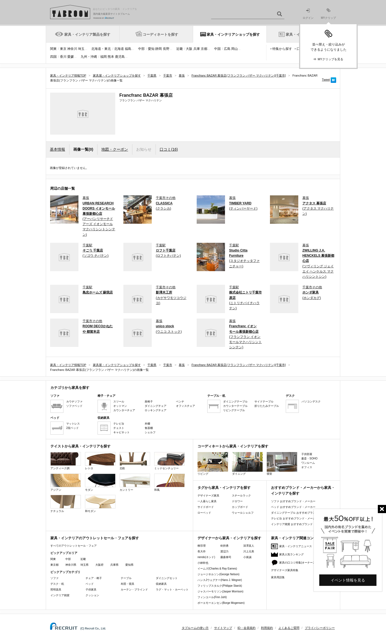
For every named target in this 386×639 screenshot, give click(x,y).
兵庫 (196, 49)
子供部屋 (306, 454)
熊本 (111, 57)
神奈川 (72, 49)
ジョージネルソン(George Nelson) (218, 574)
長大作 (201, 551)
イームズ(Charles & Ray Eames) (217, 568)
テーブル (126, 578)
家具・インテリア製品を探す (87, 34)
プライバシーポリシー (320, 627)
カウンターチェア (124, 410)
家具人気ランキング (291, 554)
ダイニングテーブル (235, 401)
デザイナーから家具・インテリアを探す (229, 538)
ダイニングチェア (155, 405)
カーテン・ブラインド (134, 589)
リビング (212, 463)
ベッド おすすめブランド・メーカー (293, 506)
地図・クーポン (114, 149)
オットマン (120, 405)
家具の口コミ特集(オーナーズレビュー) (303, 562)
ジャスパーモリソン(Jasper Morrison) (220, 591)
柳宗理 (201, 545)
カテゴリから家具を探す (69, 388)
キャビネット (121, 432)
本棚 (147, 423)
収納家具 (161, 583)
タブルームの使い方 (195, 627)
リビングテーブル (234, 410)
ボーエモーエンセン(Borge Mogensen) (221, 602)
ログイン (308, 14)
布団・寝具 (127, 583)
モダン (100, 482)
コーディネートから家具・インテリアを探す (232, 446)
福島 (128, 49)
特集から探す (282, 49)
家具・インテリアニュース (295, 546)
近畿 (179, 49)
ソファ (54, 578)
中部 (141, 49)
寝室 (282, 463)
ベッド (90, 583)
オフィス (306, 467)
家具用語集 (278, 577)
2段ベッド (72, 427)
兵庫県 (114, 564)
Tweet (326, 79)
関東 (53, 49)
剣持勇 (224, 545)
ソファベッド (74, 405)
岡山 (234, 49)
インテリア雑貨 (59, 595)
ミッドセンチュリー (169, 461)
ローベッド (204, 512)
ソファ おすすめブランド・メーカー (293, 501)
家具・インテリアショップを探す (233, 34)
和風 (169, 482)
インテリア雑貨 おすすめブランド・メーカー (298, 524)
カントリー (135, 482)
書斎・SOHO (309, 458)
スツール (118, 401)
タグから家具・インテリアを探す (224, 488)
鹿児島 (120, 57)
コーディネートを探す (160, 34)
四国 (53, 57)
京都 (204, 49)
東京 (63, 49)
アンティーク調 (65, 461)
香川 (63, 57)
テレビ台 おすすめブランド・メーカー (294, 518)
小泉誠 (247, 557)
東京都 (54, 564)
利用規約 (267, 627)
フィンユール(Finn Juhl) (212, 597)
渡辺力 (224, 551)
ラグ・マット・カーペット (172, 589)
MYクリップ (328, 13)
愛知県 (129, 564)
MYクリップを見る (330, 59)
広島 (227, 49)
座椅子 (149, 401)
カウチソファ (74, 401)
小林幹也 (202, 562)
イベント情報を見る (348, 580)
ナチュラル (65, 504)
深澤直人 (248, 545)
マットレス (73, 423)
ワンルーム (308, 462)
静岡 (158, 49)
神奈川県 (70, 564)
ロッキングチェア (155, 410)
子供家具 (91, 589)
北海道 (119, 49)
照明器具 (55, 589)
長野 (166, 49)
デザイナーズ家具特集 (284, 570)
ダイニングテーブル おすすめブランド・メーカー (301, 512)
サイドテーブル (263, 401)
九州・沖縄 (89, 57)
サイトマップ (223, 627)
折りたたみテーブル (266, 405)
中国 (217, 49)
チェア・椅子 (94, 578)
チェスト (118, 427)
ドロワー (237, 501)
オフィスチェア (185, 405)
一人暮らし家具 (207, 501)
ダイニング (247, 463)
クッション (92, 595)
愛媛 (70, 57)
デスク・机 (57, 583)
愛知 (151, 49)
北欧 (135, 461)
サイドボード (205, 506)
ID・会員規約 (247, 627)
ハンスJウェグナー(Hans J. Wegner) (219, 580)
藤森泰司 (225, 557)
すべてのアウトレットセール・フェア (73, 545)
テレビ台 (118, 423)
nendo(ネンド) (206, 557)
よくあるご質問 (288, 627)
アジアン (65, 482)
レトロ (100, 461)
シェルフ (150, 432)
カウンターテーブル (235, 405)
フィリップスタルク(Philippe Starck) (219, 585)
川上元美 (248, 551)
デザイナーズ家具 (208, 495)
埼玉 (81, 49)
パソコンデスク (311, 401)
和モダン (100, 504)
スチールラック (241, 495)
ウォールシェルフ (243, 512)
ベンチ (180, 401)
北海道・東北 (101, 49)
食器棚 (149, 427)
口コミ (169, 149)
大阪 (189, 49)
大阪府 (99, 564)
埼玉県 (84, 564)
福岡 (103, 57)
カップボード (240, 506)
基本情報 (57, 149)
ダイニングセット (167, 578)
